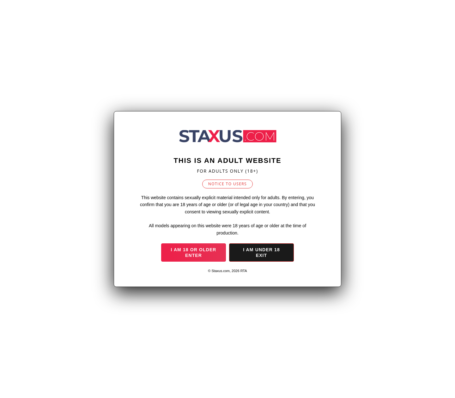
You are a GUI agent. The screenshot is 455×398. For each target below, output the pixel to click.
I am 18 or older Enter (193, 252)
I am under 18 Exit (261, 252)
